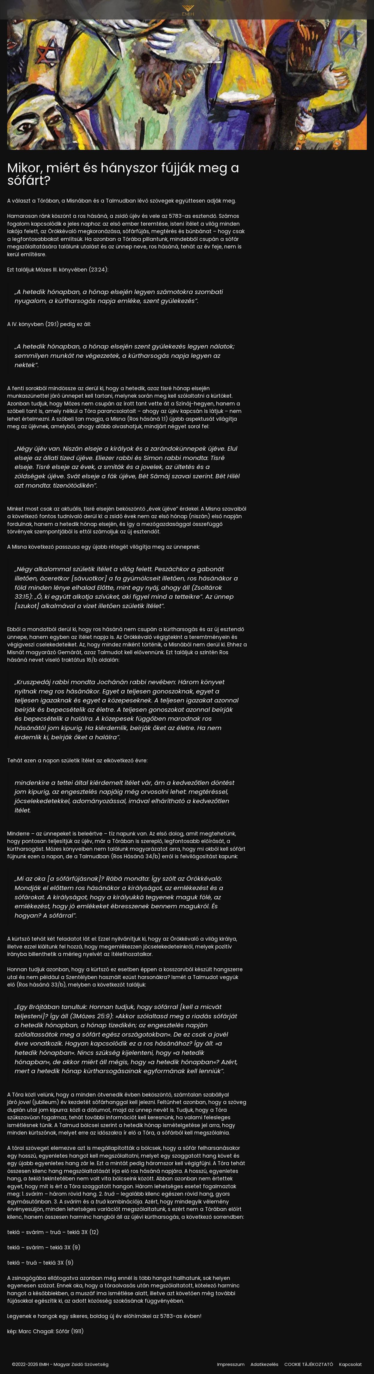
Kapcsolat (350, 1364)
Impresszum (231, 1364)
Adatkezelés (264, 1364)
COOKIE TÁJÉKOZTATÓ (308, 1364)
